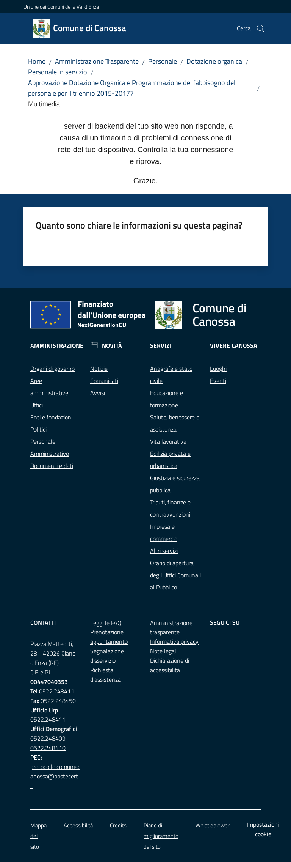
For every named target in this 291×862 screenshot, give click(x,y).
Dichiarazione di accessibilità (169, 665)
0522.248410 (48, 747)
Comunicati (104, 380)
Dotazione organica (214, 61)
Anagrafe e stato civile (171, 374)
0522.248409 (48, 738)
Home (36, 61)
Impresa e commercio (163, 532)
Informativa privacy (174, 641)
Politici (38, 429)
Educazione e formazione (166, 399)
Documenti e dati (51, 465)
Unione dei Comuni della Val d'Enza (61, 7)
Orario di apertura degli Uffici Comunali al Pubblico (175, 575)
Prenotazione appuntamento (109, 636)
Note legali (163, 651)
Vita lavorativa (168, 441)
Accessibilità (78, 825)
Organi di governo (52, 368)
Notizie (99, 368)
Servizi (161, 345)
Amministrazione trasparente (171, 627)
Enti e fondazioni (51, 417)
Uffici (36, 405)
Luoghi (218, 368)
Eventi (218, 380)
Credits (118, 825)
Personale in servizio (57, 72)
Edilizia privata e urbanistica (170, 459)
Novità (112, 345)
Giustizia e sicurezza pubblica (175, 484)
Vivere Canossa (233, 345)
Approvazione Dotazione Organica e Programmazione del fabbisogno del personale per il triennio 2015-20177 (131, 87)
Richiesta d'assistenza (105, 674)
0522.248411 (56, 691)
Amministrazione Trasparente (97, 61)
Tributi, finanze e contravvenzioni (170, 508)
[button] (261, 28)
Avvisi (97, 392)
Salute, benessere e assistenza (174, 423)
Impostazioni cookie (263, 829)
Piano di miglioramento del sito (161, 836)
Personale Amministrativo (49, 447)
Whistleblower (213, 825)
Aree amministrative (49, 386)
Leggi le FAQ (106, 622)
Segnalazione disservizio (107, 655)
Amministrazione (56, 345)
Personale (162, 61)
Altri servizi (164, 550)
